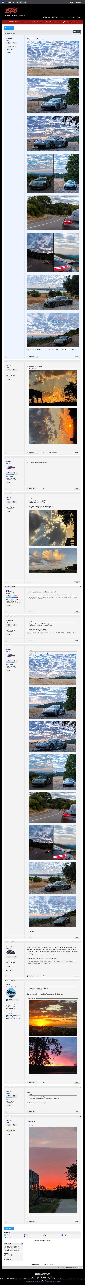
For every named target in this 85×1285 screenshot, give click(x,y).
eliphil (8, 461)
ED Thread (58, 349)
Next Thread (47, 1240)
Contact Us (61, 1267)
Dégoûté (9, 365)
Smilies (6, 1254)
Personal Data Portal (55, 1281)
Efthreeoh (9, 591)
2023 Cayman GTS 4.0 (70, 349)
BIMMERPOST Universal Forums (17, 22)
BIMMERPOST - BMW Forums (72, 1267)
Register (78, 2)
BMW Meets (55, 17)
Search (78, 17)
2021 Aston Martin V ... (11, 1015)
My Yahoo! (46, 1237)
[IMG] (5, 1255)
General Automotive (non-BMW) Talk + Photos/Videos (43, 22)
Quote (76, 356)
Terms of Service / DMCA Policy (41, 1281)
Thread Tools (76, 31)
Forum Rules (7, 1259)
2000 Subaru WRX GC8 (11, 1018)
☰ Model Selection (21, 2)
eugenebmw (54, 452)
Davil (46, 452)
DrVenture (10, 946)
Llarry (43, 452)
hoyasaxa (9, 38)
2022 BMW (8, 970)
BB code (6, 1253)
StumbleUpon (9, 1237)
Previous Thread (39, 1240)
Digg (45, 1235)
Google (65, 1235)
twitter (7, 1235)
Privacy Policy (28, 1281)
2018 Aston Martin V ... (11, 1016)
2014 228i (38, 349)
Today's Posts (71, 17)
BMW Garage (46, 17)
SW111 (49, 452)
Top (82, 1267)
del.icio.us (27, 1237)
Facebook (27, 1235)
